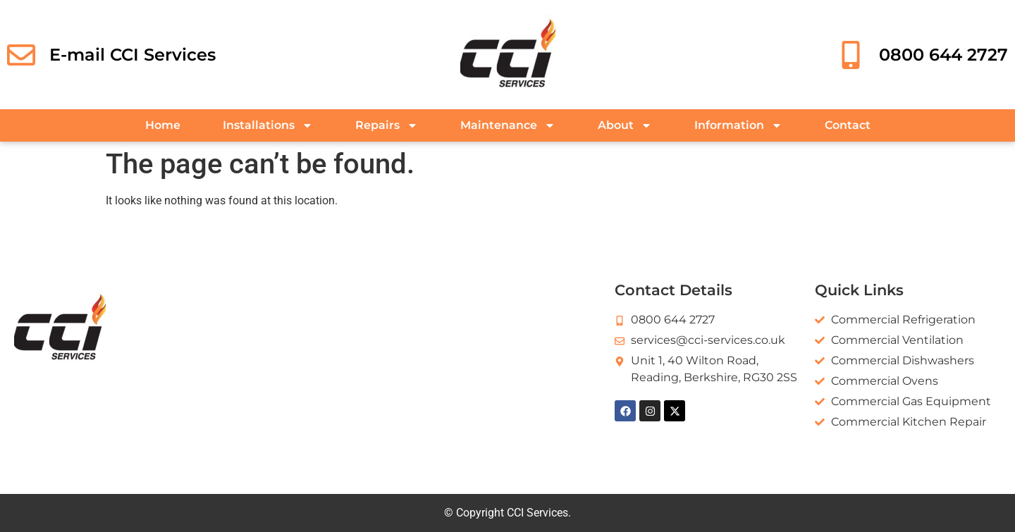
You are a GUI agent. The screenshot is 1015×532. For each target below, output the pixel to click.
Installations (268, 125)
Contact (848, 125)
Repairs (386, 125)
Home (162, 125)
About (625, 125)
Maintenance (507, 125)
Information (738, 125)
